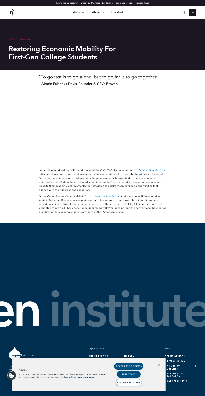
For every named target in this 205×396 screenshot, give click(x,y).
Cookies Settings (128, 382)
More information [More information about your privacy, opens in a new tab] (85, 377)
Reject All (129, 374)
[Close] (159, 365)
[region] (89, 374)
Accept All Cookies (129, 366)
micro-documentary (105, 196)
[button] (11, 375)
